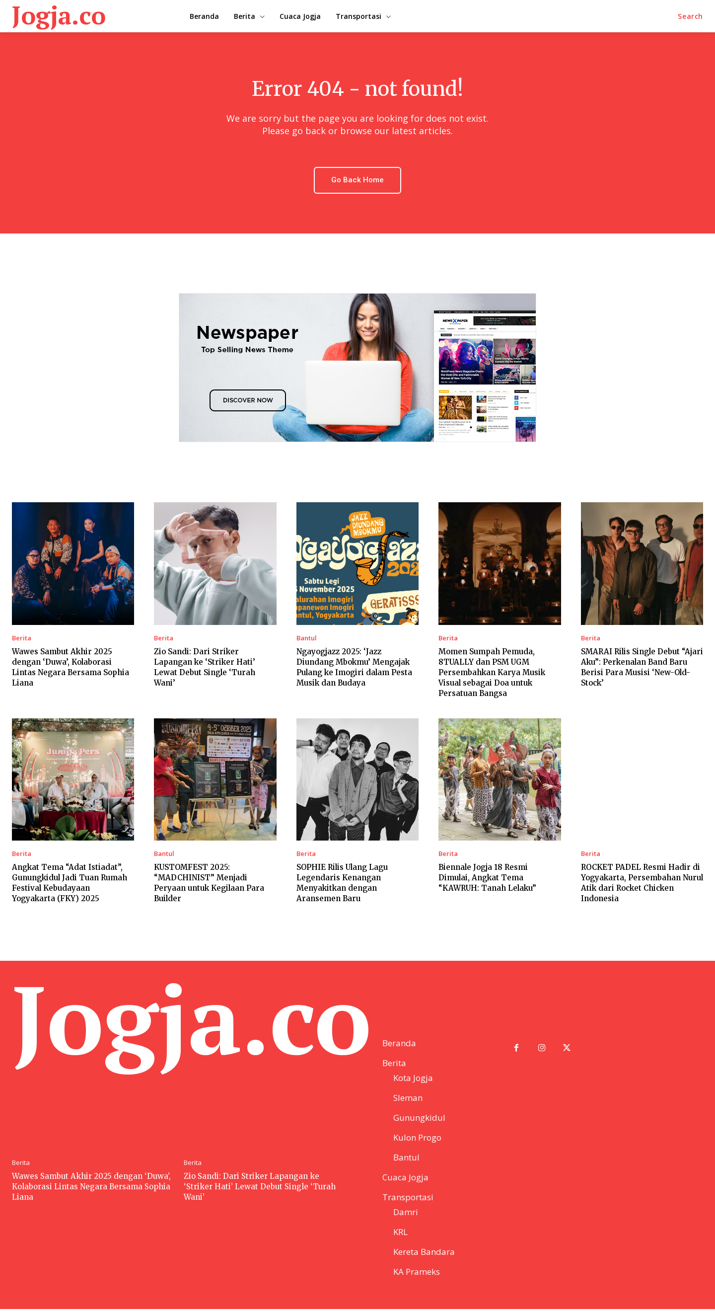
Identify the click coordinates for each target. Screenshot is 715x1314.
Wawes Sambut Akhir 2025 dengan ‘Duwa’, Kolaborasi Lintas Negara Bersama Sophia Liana (91, 1191)
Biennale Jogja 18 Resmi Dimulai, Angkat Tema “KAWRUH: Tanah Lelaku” (487, 878)
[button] (690, 16)
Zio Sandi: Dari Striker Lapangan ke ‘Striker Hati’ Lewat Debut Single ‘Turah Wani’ (260, 1191)
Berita (21, 638)
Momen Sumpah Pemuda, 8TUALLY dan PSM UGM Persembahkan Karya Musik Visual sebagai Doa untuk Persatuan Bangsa (491, 672)
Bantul (306, 638)
